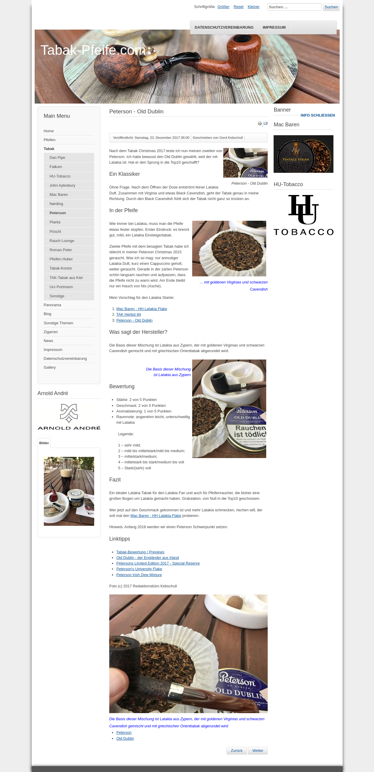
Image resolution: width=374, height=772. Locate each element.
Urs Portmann (61, 287)
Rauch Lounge (62, 240)
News (48, 341)
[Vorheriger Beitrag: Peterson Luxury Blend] (237, 751)
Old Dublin (125, 738)
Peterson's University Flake (139, 569)
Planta (55, 222)
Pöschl (55, 231)
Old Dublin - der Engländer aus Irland (147, 557)
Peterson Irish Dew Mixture (139, 575)
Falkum (56, 167)
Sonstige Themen (58, 323)
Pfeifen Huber (61, 259)
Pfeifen (50, 140)
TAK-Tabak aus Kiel (66, 277)
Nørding (56, 204)
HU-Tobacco (60, 176)
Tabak (49, 148)
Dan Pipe (57, 157)
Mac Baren (59, 194)
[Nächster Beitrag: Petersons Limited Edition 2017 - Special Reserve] (258, 751)
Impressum (274, 27)
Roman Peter (61, 250)
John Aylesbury (63, 185)
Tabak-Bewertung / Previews (140, 552)
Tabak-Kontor (61, 268)
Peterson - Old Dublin (134, 320)
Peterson (58, 213)
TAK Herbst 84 (128, 314)
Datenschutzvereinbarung (224, 27)
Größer (223, 6)
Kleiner (253, 6)
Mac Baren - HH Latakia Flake (141, 309)
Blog (48, 314)
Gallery (50, 367)
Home (49, 131)
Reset (238, 6)
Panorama (52, 305)
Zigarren (51, 332)
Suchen (331, 7)
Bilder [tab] (44, 443)
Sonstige (57, 296)
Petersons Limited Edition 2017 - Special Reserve (158, 563)
